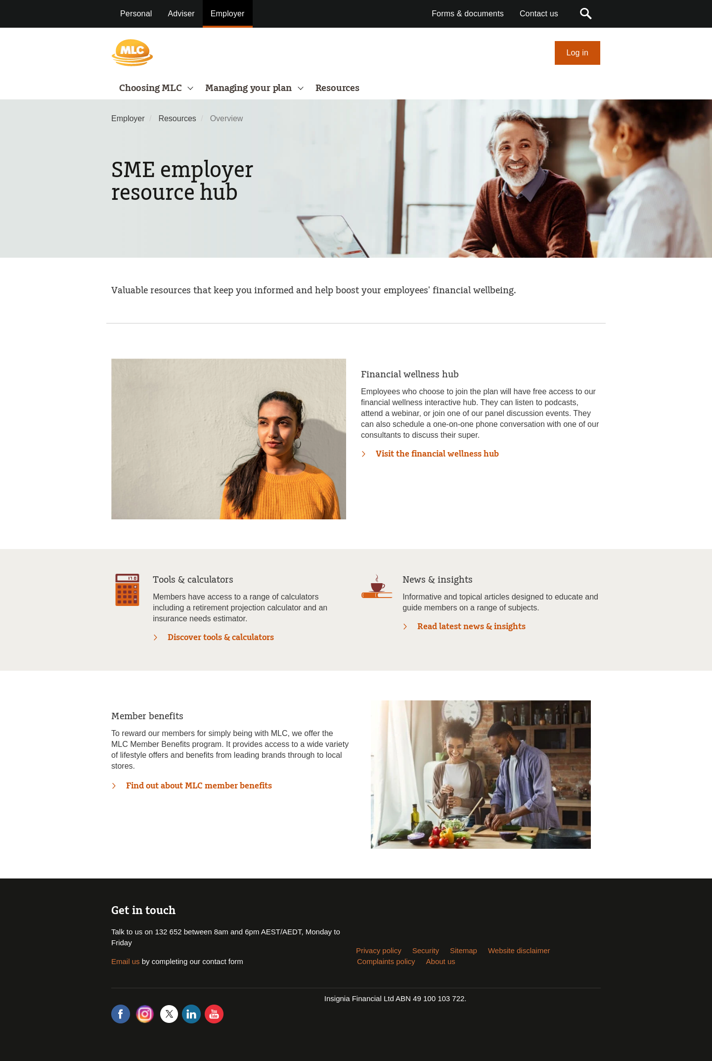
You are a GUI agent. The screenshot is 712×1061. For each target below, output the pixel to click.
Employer (228, 13)
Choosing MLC (151, 88)
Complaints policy (386, 961)
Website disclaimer (519, 950)
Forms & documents (468, 13)
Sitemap (463, 950)
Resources (337, 88)
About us (440, 961)
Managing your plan (249, 88)
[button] (586, 14)
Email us (125, 961)
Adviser (181, 13)
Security (425, 950)
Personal (136, 13)
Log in (578, 52)
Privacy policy (378, 950)
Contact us (539, 13)
